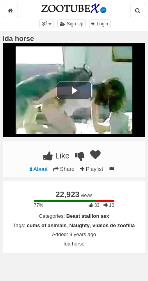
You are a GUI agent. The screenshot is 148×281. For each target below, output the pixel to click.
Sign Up (71, 24)
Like (56, 155)
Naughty (80, 225)
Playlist (91, 169)
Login (99, 24)
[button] (46, 24)
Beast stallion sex (87, 216)
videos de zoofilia (114, 225)
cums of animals (46, 225)
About (39, 169)
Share (64, 169)
